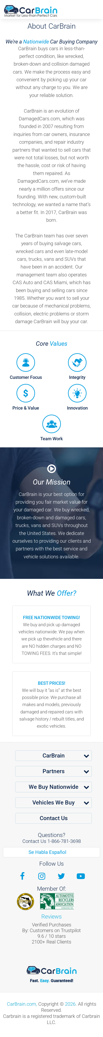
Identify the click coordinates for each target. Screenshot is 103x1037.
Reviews (51, 916)
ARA (57, 901)
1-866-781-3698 (64, 841)
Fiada (25, 901)
